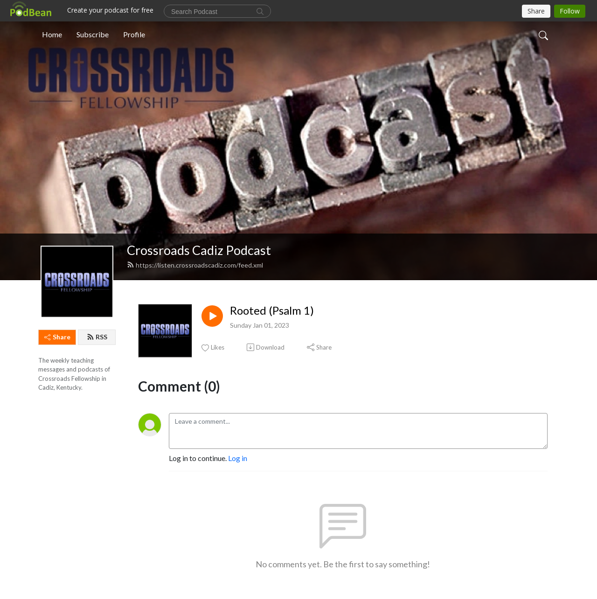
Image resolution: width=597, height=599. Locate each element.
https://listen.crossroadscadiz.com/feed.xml (195, 265)
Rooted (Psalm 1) (272, 310)
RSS (97, 337)
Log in (237, 458)
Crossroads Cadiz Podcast (199, 250)
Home (52, 34)
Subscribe (92, 34)
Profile (134, 34)
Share (57, 337)
